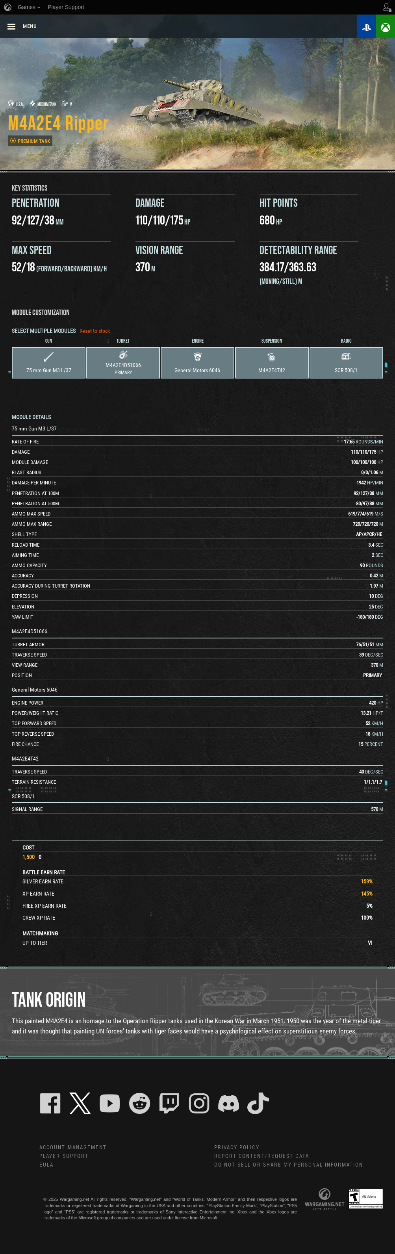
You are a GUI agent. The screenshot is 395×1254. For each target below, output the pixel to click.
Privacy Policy (237, 1148)
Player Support (64, 1157)
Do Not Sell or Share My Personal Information (289, 1166)
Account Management (73, 1148)
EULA (46, 1166)
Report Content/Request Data (262, 1157)
